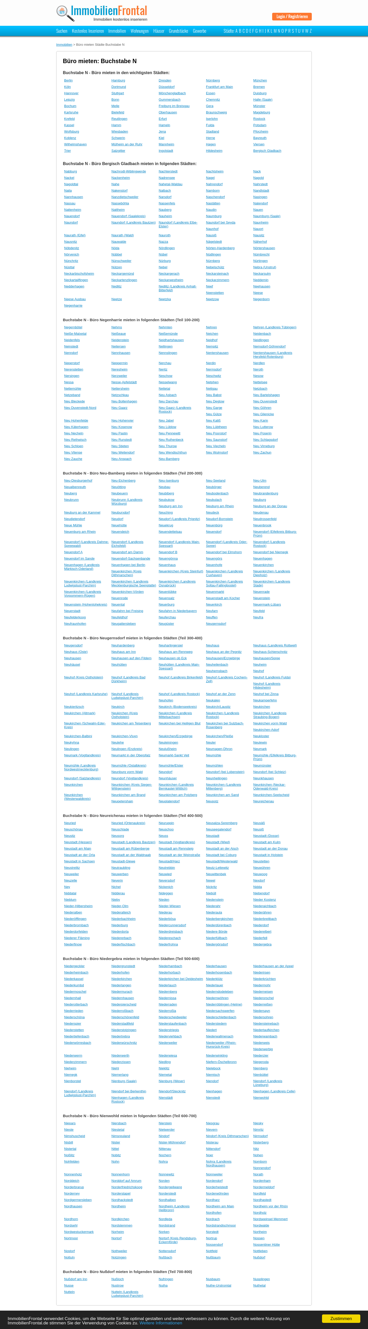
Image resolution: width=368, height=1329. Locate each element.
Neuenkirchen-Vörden (127, 592)
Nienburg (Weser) (172, 1081)
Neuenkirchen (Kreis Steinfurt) (181, 571)
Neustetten (261, 861)
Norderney (72, 1193)
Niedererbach (121, 938)
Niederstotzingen (123, 1030)
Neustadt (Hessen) (78, 842)
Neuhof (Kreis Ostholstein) (83, 677)
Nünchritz (71, 261)
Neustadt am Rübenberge (130, 848)
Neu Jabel (166, 420)
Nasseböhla (120, 203)
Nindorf (164, 1136)
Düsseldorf (167, 87)
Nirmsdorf (260, 1136)
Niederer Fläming (77, 938)
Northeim (260, 1232)
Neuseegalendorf (218, 829)
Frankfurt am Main (219, 87)
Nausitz (258, 235)
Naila (68, 190)
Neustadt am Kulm (267, 842)
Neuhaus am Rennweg (175, 652)
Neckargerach (169, 273)
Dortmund (118, 87)
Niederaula (214, 912)
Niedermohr (262, 985)
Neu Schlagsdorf (265, 440)
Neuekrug (166, 525)
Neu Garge (214, 408)
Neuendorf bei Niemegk (270, 552)
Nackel (69, 178)
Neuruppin (166, 823)
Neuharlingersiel (171, 645)
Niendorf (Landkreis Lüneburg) (267, 1083)
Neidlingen (261, 340)
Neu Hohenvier (122, 420)
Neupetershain (122, 801)
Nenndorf (71, 353)
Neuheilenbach (217, 664)
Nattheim (118, 210)
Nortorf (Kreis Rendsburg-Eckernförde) (178, 1240)
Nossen (258, 1238)
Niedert (211, 1030)
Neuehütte (119, 525)
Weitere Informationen (161, 1323)
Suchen (61, 30)
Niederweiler (168, 1043)
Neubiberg (166, 493)
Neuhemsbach (216, 671)
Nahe (115, 184)
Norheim (117, 1232)
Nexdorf (259, 880)
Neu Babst (214, 395)
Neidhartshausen (171, 340)
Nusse (69, 1285)
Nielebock (213, 1068)
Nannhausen (73, 197)
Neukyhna (71, 742)
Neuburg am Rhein (220, 506)
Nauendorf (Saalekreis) (128, 216)
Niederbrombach (76, 925)
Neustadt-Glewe (123, 861)
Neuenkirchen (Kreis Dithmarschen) (126, 573)
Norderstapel (120, 1193)
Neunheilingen (216, 778)
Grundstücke (178, 30)
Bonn (115, 99)
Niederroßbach (122, 1011)
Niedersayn (261, 1011)
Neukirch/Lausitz (218, 707)
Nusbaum (213, 1279)
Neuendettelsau (170, 532)
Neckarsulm (262, 273)
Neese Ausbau (75, 299)
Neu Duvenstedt (265, 401)
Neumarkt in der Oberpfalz (130, 755)
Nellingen (165, 346)
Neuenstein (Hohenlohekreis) (85, 604)
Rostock (259, 119)
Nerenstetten (73, 369)
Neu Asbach (168, 395)
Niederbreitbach (265, 919)
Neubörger (214, 487)
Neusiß (258, 829)
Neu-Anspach (121, 459)
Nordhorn (71, 1219)
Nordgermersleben (78, 1200)
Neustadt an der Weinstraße (179, 855)
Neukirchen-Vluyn (124, 736)
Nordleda (165, 1219)
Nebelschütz (215, 267)
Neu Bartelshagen (266, 395)
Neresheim (119, 369)
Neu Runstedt (121, 440)
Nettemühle (72, 388)
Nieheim (70, 1068)
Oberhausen (168, 112)
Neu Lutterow (263, 427)
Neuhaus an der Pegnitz (223, 652)
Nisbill (68, 1142)
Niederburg (119, 925)
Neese (258, 293)
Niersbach (118, 1123)
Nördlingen (167, 248)
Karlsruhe (71, 112)
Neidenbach (262, 334)
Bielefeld (117, 112)
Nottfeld (211, 1251)
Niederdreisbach (171, 931)
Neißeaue (118, 334)
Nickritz (211, 887)
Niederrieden (73, 1011)
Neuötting (118, 487)
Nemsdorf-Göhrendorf (269, 346)
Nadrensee (167, 178)
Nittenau (165, 1149)
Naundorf (71, 222)
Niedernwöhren (217, 998)
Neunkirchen (73, 785)
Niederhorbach (169, 972)
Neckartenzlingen (124, 280)
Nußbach (165, 1257)
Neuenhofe (214, 565)
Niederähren (262, 912)
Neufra (258, 617)
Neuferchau (167, 617)
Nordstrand (167, 1225)
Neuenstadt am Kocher (223, 598)
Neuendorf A (73, 552)
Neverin (117, 880)
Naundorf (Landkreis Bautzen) (133, 222)
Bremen (259, 87)
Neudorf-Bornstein (219, 519)
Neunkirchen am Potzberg (178, 795)
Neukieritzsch (74, 707)
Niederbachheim (123, 919)
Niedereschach (170, 938)
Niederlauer (214, 985)
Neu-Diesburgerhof (78, 480)
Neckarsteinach (217, 273)
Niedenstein (215, 900)
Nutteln (69, 1292)
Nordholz (260, 1213)
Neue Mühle (73, 525)
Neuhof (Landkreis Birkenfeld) (181, 677)
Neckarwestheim (171, 280)
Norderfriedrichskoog (126, 1187)
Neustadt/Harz (169, 861)
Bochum (70, 106)
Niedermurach (121, 991)
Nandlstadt (261, 190)
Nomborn (260, 1161)
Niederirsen (261, 972)
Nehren (211, 327)
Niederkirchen (121, 979)
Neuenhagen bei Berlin (128, 565)
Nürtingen (260, 261)
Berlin (68, 80)
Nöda (115, 248)
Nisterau (212, 1142)
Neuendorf (214, 532)
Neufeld (259, 611)
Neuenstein (261, 598)
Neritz (163, 369)
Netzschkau (120, 395)
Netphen (212, 382)
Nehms (116, 327)
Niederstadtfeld (122, 1023)
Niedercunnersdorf (172, 925)
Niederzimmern (75, 1062)
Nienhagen (214, 1091)
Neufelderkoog (75, 617)
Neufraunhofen (75, 624)
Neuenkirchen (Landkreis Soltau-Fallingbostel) (224, 583)
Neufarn (212, 611)
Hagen (211, 144)
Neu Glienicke (263, 414)
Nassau (69, 203)
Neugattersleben (123, 624)
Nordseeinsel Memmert (270, 1219)
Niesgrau (212, 1123)
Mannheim (166, 144)
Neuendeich (120, 532)
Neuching (166, 512)
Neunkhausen (263, 778)
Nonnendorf (262, 1168)
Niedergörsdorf (217, 944)
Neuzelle (70, 880)
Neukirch (117, 707)
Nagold (258, 178)
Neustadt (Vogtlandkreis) (177, 842)
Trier (67, 151)
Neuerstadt (72, 611)
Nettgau (212, 388)
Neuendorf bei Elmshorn (224, 552)
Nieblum (70, 900)
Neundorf (165, 772)
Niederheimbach (76, 972)
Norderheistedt (217, 1187)
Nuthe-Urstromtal (218, 1285)
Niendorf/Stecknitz (172, 1091)
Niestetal (117, 1129)
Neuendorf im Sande (79, 558)
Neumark (260, 749)
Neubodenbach (217, 493)
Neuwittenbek (216, 874)
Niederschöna (74, 1017)
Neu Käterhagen (76, 427)
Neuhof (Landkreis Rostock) (179, 694)
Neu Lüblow (167, 427)
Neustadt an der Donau (270, 848)
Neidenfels (72, 340)
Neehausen (261, 286)
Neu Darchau (168, 401)
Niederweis (261, 1043)
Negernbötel (73, 327)
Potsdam (259, 125)
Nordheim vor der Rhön (270, 1206)
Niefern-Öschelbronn (221, 1062)
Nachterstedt (168, 171)
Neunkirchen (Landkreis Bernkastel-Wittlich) (176, 786)
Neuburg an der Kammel (82, 512)
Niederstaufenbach (173, 1023)
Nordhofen (214, 1213)
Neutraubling (120, 868)
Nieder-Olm (119, 906)
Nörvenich (71, 254)
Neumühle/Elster (171, 765)
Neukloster (261, 736)
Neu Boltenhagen (124, 401)
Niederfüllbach (216, 938)
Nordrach (213, 1219)
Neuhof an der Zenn (221, 694)
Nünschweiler (121, 261)
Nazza (163, 242)
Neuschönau (73, 829)
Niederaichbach (264, 906)
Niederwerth (120, 1055)
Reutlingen (119, 119)
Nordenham (262, 1181)
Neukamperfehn (265, 700)
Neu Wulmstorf (217, 452)
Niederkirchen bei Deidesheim (181, 979)
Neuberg (70, 493)
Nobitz (116, 1155)
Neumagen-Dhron (219, 749)
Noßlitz (69, 1155)
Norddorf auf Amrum (126, 1181)
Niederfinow (73, 944)
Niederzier (260, 1055)
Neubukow (166, 500)
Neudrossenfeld (265, 519)
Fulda (210, 125)
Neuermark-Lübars (267, 604)
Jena (162, 131)
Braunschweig (216, 112)
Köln (67, 87)
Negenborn (261, 299)
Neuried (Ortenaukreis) (128, 823)
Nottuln (69, 1257)
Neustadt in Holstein (268, 855)
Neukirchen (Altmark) (79, 713)
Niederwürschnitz (124, 1043)
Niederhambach (170, 966)
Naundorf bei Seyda (220, 222)
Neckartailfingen (76, 280)
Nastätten (213, 203)
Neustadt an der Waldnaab (131, 855)
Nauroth (164, 235)
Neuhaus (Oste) (76, 652)
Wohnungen (139, 30)
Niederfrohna (168, 944)
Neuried (70, 823)
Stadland (212, 131)
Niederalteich (121, 912)
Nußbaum (213, 1257)
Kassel (69, 125)
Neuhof (258, 671)
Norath (258, 1174)
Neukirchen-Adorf (266, 730)
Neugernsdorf (216, 624)
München (260, 80)
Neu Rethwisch (75, 440)
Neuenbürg (214, 525)
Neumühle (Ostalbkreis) (128, 765)
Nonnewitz (166, 1174)
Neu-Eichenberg (123, 480)
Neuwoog (260, 874)
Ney (67, 887)
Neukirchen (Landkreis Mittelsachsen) (175, 715)
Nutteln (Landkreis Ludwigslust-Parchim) (127, 1294)
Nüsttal (69, 267)
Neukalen (213, 700)
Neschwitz (213, 376)
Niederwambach (265, 1036)
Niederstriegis (169, 1030)
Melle (115, 106)
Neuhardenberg (122, 645)
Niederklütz (214, 979)
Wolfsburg (71, 131)
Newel (210, 880)
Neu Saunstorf (216, 440)
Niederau (165, 912)
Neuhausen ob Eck (173, 658)
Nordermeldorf (263, 1187)
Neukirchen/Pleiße (219, 736)
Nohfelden (71, 1161)
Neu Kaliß (213, 420)
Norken (164, 1232)
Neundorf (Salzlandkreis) (82, 778)
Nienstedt (213, 1098)
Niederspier (72, 1023)
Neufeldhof (119, 617)
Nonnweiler (214, 1174)
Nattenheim (72, 210)
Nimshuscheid (74, 1136)
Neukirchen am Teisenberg (131, 723)
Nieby (115, 900)
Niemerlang (119, 1075)
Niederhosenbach (219, 972)
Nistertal (70, 1149)
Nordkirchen (120, 1219)
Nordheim (118, 1206)
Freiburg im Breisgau (174, 106)
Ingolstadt (166, 151)
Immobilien (117, 30)
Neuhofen (166, 700)
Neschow (165, 376)
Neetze (116, 299)
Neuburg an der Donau (270, 506)
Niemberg (260, 1068)
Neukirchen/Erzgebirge (175, 736)
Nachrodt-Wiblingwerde (128, 171)
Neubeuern (119, 493)
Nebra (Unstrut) (264, 267)
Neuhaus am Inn (123, 652)
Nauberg (165, 210)
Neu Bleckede (74, 401)
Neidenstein (120, 340)
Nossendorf (214, 1244)
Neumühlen (214, 765)
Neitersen (118, 346)
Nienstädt (166, 1098)
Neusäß (259, 823)
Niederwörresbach (77, 1043)
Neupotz (212, 801)
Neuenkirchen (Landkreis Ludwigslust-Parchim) (82, 583)
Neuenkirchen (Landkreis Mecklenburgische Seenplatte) (133, 583)
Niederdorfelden (76, 931)
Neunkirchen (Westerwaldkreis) (77, 797)
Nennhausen (120, 353)
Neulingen (71, 749)
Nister (115, 1142)
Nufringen (166, 1279)
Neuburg (259, 500)
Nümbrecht (261, 254)
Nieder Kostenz (264, 900)
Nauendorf (72, 216)
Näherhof (260, 242)
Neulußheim (168, 749)
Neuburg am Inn (170, 506)
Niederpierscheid (123, 1004)
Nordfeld (259, 1193)
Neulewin (260, 742)
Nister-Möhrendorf (172, 1142)
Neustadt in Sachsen (79, 861)
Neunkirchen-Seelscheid (271, 795)
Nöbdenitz (71, 248)
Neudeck (212, 512)
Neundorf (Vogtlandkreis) (129, 778)
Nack (257, 171)
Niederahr (213, 906)
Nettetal (164, 388)
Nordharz (213, 1200)
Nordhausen (73, 1206)
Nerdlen (259, 363)
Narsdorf (165, 197)
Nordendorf (214, 1181)
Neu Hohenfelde (76, 420)
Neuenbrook (262, 525)
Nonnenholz (73, 1174)
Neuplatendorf (169, 801)
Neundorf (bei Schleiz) (269, 772)
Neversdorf (167, 880)
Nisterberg (261, 1142)
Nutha (163, 1285)
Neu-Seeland (215, 480)
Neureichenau (263, 801)
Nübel (163, 254)
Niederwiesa (168, 1055)
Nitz (256, 1149)
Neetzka (165, 299)
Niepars (70, 1123)
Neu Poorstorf (216, 433)
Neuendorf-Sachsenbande (130, 558)
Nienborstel (72, 1081)
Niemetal (165, 1075)
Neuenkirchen (263, 565)
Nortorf (116, 1238)
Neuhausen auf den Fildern (131, 658)
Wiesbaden (119, 131)
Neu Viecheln (216, 446)
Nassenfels (167, 203)
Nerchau (165, 363)
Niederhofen (120, 972)
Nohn (115, 1161)
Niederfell (260, 938)
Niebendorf (261, 893)
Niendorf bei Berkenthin (128, 1091)
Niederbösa (167, 919)
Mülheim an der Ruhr (126, 144)
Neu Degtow (215, 401)
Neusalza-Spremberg (221, 823)
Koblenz (70, 138)
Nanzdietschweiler (125, 197)
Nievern (211, 1129)
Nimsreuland (120, 1136)
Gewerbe (199, 30)
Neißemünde (168, 334)
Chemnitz (213, 99)
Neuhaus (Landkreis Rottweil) (275, 645)
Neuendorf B (168, 552)
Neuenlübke (167, 592)
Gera (209, 106)
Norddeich (71, 1181)
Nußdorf (259, 1257)
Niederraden (168, 1004)
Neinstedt (71, 346)
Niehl (115, 1068)
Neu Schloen (73, 446)
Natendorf (260, 203)
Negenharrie (73, 305)
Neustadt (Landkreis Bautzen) (133, 842)
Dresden (165, 80)
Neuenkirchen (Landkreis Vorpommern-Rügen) (82, 593)
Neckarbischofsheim (79, 273)
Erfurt (163, 119)
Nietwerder (167, 1129)
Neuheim (260, 664)
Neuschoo (166, 829)
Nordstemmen (121, 1225)
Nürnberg (213, 80)
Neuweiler (71, 874)
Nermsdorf (214, 369)
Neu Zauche (73, 459)
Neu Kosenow (121, 427)
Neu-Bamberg (169, 459)
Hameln (164, 125)
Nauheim (165, 216)
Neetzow (212, 299)
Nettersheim (120, 388)
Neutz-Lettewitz (217, 868)
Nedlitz (116, 286)
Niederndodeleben (219, 991)
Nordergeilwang (170, 1187)
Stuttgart (117, 93)
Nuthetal (259, 1285)
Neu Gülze (214, 414)
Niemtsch (213, 1075)
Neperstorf (72, 363)
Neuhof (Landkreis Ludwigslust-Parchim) (127, 696)
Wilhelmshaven (75, 144)
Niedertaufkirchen (266, 1030)
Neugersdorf (73, 645)
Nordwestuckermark (79, 1232)
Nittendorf (213, 1149)
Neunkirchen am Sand (222, 795)
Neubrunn (71, 500)
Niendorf (212, 1081)
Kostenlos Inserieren (88, 30)
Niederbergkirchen (219, 919)
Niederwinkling (217, 1055)
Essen (210, 93)
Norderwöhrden (217, 1193)
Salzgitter (118, 151)
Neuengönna (168, 558)
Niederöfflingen (75, 919)
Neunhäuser (168, 778)
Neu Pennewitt (169, 433)
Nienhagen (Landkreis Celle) (274, 1091)
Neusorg (117, 836)
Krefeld (69, 119)
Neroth (258, 369)
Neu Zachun (262, 452)
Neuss (163, 836)
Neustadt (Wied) (218, 842)
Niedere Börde (216, 931)
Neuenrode (119, 598)
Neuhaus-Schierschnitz (270, 652)
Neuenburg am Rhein (80, 532)
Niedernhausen (122, 998)
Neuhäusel (72, 664)
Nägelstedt (214, 242)
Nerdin (211, 363)
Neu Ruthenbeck (171, 440)
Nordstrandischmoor (221, 1225)
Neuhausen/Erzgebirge (223, 658)
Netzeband (72, 395)
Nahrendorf (214, 184)
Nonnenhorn (120, 1174)
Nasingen (260, 197)
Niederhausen (216, 966)
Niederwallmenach (219, 1036)
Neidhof (211, 340)
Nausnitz (70, 242)
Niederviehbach (170, 1036)
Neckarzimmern (217, 280)
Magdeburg (261, 112)
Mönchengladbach (172, 93)
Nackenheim (120, 178)
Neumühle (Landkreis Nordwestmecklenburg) (81, 767)
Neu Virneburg (264, 446)
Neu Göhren (262, 408)
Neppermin (119, 363)
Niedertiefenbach (76, 1036)
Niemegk (70, 1075)
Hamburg (118, 80)
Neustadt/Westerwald (221, 861)
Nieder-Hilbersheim (78, 906)
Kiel (161, 138)
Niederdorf (261, 925)
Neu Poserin (262, 433)
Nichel (116, 887)
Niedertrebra (120, 1036)
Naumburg (214, 216)
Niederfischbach (123, 944)
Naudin (211, 210)
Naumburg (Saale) (266, 216)
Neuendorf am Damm (127, 552)
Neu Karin (260, 420)
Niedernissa (167, 998)
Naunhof (212, 229)
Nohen (258, 1155)
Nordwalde (261, 1225)
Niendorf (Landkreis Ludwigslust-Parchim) (80, 1093)
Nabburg (70, 171)
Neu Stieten (120, 446)
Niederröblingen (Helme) (224, 1004)
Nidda (257, 887)
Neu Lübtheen (216, 427)
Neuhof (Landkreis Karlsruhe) (86, 694)
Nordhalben (167, 1200)
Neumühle (213, 755)
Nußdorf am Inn (75, 1279)
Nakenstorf (119, 190)
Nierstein (165, 1123)
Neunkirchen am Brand (128, 795)
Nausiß (211, 235)
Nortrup (211, 1238)
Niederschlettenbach (221, 1017)
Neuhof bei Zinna (266, 694)
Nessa (69, 382)
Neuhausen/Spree (266, 658)
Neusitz (69, 836)
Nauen (258, 210)
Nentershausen (217, 353)
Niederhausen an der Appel (273, 966)
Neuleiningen (168, 742)
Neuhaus (212, 645)
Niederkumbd (74, 985)
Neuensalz (166, 598)
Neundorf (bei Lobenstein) (225, 772)
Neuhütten (119, 664)
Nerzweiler (119, 376)
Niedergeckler (74, 966)
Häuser (158, 30)
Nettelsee (260, 382)
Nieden (164, 900)
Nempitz (212, 346)
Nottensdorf (167, 1251)
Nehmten (165, 327)
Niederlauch (167, 985)
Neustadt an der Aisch (222, 848)
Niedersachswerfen (220, 1011)
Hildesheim (214, 151)
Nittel (115, 1149)
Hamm (116, 125)
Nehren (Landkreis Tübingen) (274, 327)
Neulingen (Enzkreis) (126, 749)
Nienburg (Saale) (123, 1081)
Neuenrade (261, 592)
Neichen (212, 334)
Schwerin (118, 138)
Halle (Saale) (262, 99)
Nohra (163, 1161)
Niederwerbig (263, 1049)
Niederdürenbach (219, 925)
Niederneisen (263, 991)
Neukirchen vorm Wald (270, 723)
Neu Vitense (73, 452)
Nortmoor (71, 1238)
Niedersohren (263, 1017)
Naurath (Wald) (122, 235)
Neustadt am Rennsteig (176, 848)
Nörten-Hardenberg (220, 248)
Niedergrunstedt (123, 966)
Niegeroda (261, 1062)
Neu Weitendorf (122, 452)
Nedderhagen (74, 286)
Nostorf (69, 1251)
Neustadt (212, 836)
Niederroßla (167, 1011)
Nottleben (260, 1251)
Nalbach (165, 190)
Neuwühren (261, 868)
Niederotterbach (76, 1004)
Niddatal (70, 893)
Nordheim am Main (220, 1206)
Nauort (258, 229)
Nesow (258, 376)
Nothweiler (119, 1251)
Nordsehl (70, 1225)
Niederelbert (262, 931)
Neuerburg (166, 604)
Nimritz (258, 1129)
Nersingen (71, 376)
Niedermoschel (75, 991)
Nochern (165, 1155)
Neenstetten (215, 293)
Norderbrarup (74, 1187)
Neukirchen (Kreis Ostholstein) (124, 715)
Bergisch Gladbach (267, 151)
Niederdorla (120, 931)
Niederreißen (262, 1004)
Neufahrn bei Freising (127, 611)
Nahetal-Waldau (170, 184)
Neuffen (211, 617)
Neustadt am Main (77, 848)
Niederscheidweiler (173, 1017)
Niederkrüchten (264, 979)
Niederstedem (216, 1023)
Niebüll (211, 893)
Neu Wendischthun (173, 452)
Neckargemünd (122, 273)
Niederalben (73, 912)
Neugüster (166, 624)
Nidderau (118, 893)
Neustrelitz (72, 868)
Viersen (258, 144)
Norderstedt (167, 1193)
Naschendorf (215, 197)
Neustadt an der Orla (79, 855)
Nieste (69, 1129)
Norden (164, 1181)
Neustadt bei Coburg (221, 855)
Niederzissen (121, 1062)
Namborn (213, 190)
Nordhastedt (262, 1200)
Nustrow (117, 1285)
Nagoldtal (71, 184)
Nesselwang (168, 382)
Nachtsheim (215, 171)
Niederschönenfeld (125, 1017)
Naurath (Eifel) (75, 235)
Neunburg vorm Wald (127, 772)
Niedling (165, 1062)
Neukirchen (261, 707)
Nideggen (166, 893)
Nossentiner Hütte (266, 1244)
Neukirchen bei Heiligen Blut (179, 723)
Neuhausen (72, 658)
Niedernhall (72, 998)
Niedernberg (168, 991)
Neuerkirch (214, 604)
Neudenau (261, 512)
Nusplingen (261, 1279)
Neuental (118, 604)
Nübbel (116, 254)
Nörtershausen (264, 248)
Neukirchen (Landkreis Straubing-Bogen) (269, 715)
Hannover (71, 93)
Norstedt (212, 1232)
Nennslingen (168, 353)
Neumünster (262, 765)
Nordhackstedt (122, 1200)
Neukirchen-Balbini (78, 736)
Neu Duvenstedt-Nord (80, 408)
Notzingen (118, 1257)
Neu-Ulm (259, 480)
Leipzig (69, 99)
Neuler (211, 742)
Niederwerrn (73, 1055)
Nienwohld (261, 1098)
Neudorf (117, 519)
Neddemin (260, 280)
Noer (209, 1155)
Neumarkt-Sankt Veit (174, 755)
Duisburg (260, 93)
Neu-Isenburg (169, 480)
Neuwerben (120, 874)
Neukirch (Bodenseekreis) (178, 707)
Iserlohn (212, 119)
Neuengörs (214, 558)
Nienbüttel (260, 1075)
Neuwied (165, 874)
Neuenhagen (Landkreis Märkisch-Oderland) (82, 567)
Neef (209, 286)
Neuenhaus (167, 565)
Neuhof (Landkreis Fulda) (272, 677)
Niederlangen (121, 985)
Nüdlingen (213, 254)
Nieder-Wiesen (170, 906)
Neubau (164, 487)
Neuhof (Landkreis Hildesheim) (266, 685)
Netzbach (260, 388)
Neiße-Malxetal (75, 334)
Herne (210, 138)
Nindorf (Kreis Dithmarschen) (227, 1136)
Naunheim (260, 222)
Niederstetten (74, 1030)
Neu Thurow (168, 446)
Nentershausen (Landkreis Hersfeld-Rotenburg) (272, 355)
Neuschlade (120, 829)
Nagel (210, 178)
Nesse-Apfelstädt (124, 382)
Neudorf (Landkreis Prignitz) (179, 519)
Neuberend (261, 487)
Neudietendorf (74, 519)
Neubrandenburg (265, 493)
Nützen (116, 267)
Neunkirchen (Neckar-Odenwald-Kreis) (269, 786)
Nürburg (165, 261)
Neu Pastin (119, 433)
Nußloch (117, 1279)
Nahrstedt (260, 184)
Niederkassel (73, 979)
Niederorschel (263, 998)
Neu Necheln (73, 433)
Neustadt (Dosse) (266, 836)
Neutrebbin (167, 868)
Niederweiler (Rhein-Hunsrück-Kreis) (221, 1044)
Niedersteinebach (266, 1023)
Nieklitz (164, 1068)
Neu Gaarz (119, 408)
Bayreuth (260, 138)
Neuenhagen (262, 558)
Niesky (258, 1123)
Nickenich (166, 887)
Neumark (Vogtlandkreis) (82, 755)
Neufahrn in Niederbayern (178, 611)
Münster (259, 106)
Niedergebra (262, 944)
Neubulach (214, 500)
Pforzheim (260, 131)
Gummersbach (169, 99)
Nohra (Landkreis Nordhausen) (219, 1163)
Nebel (163, 267)
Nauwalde (118, 242)
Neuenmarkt (215, 592)
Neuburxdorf (120, 512)
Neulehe (117, 742)
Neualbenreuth (75, 487)
